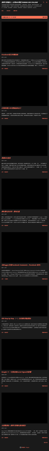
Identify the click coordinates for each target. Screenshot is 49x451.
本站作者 (8, 10)
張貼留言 (6, 68)
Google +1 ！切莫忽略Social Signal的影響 (16, 372)
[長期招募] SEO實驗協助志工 (11, 108)
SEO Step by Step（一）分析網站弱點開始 (16, 318)
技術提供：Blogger (24, 447)
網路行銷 (15, 10)
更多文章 (45, 442)
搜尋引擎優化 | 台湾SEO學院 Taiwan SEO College (20, 2)
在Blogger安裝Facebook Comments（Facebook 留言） (21, 265)
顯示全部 (45, 17)
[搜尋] (43, 2)
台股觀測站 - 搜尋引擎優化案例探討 (14, 425)
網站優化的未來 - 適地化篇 (11, 211)
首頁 (2, 10)
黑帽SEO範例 (6, 158)
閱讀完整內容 (44, 68)
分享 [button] (2, 68)
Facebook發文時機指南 (10, 54)
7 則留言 (6, 279)
